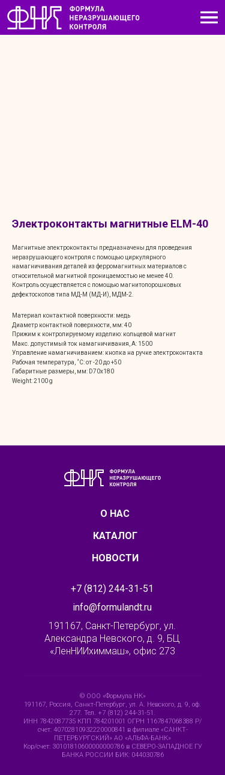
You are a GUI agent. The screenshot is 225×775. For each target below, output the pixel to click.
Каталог (115, 535)
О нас (115, 513)
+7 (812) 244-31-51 (112, 588)
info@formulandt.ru (112, 607)
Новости (115, 558)
